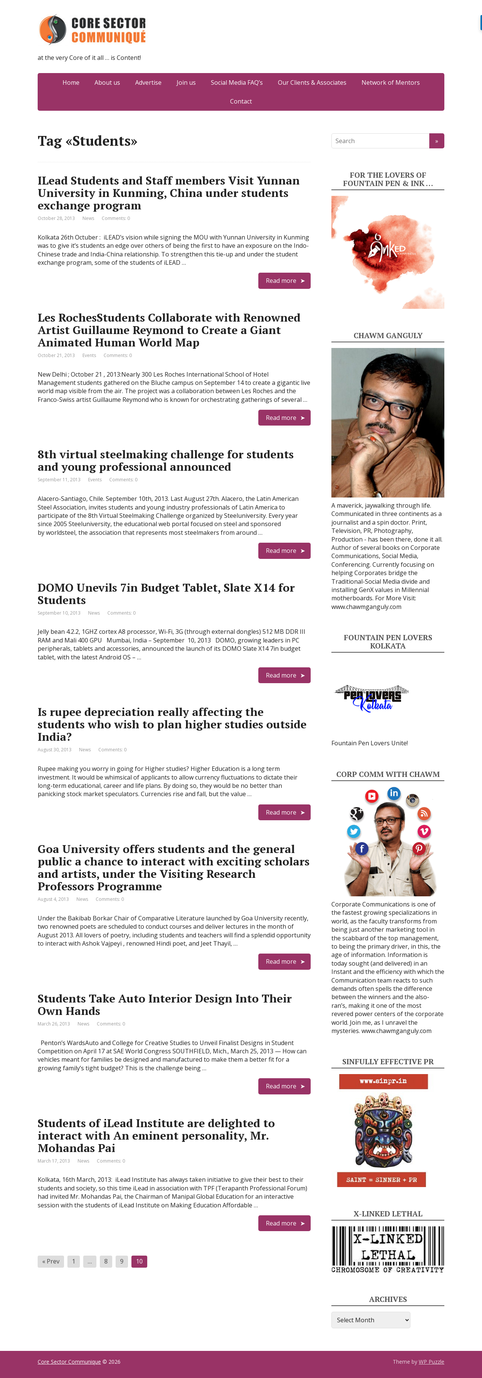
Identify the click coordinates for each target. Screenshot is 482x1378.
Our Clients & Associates (312, 82)
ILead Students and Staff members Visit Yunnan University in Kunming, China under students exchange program (169, 193)
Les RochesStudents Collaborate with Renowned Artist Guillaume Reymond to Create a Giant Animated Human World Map (169, 330)
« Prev (50, 1261)
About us (107, 82)
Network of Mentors (391, 82)
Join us (186, 82)
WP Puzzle (431, 1361)
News (88, 218)
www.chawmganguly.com (366, 607)
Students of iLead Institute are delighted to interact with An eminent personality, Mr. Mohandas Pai (156, 1135)
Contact (241, 101)
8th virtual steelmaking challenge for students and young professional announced (166, 460)
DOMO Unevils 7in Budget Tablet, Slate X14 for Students (166, 593)
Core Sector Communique (69, 1361)
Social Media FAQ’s (237, 82)
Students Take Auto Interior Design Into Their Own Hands (165, 1004)
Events (89, 355)
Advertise (148, 82)
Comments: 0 (116, 218)
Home (71, 82)
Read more (281, 280)
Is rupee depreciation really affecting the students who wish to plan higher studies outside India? (172, 724)
